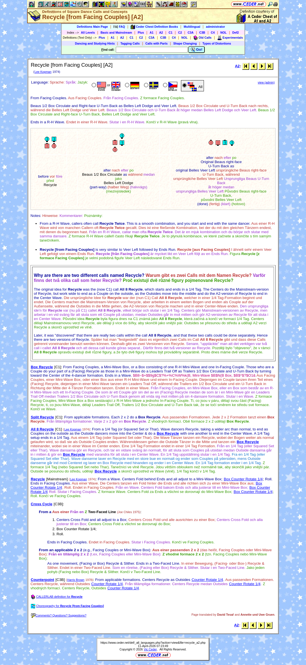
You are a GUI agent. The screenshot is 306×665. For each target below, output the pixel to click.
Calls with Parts (156, 43)
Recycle (38, 479)
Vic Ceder (150, 649)
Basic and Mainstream (116, 32)
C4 (213, 32)
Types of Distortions (217, 43)
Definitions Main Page (92, 26)
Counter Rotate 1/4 (207, 580)
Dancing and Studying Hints (95, 43)
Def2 (235, 32)
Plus (141, 32)
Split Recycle (42, 417)
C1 (171, 32)
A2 (161, 32)
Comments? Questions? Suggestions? (58, 615)
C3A (191, 32)
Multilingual (192, 26)
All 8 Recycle (42, 429)
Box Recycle (42, 367)
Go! (196, 49)
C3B (202, 32)
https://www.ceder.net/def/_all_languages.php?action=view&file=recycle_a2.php (153, 642)
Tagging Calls (130, 43)
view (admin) (266, 82)
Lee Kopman (42, 71)
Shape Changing (185, 43)
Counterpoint (42, 580)
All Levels (88, 32)
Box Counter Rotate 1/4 (243, 479)
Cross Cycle (41, 504)
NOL (223, 32)
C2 (180, 32)
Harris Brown (75, 579)
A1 (152, 32)
